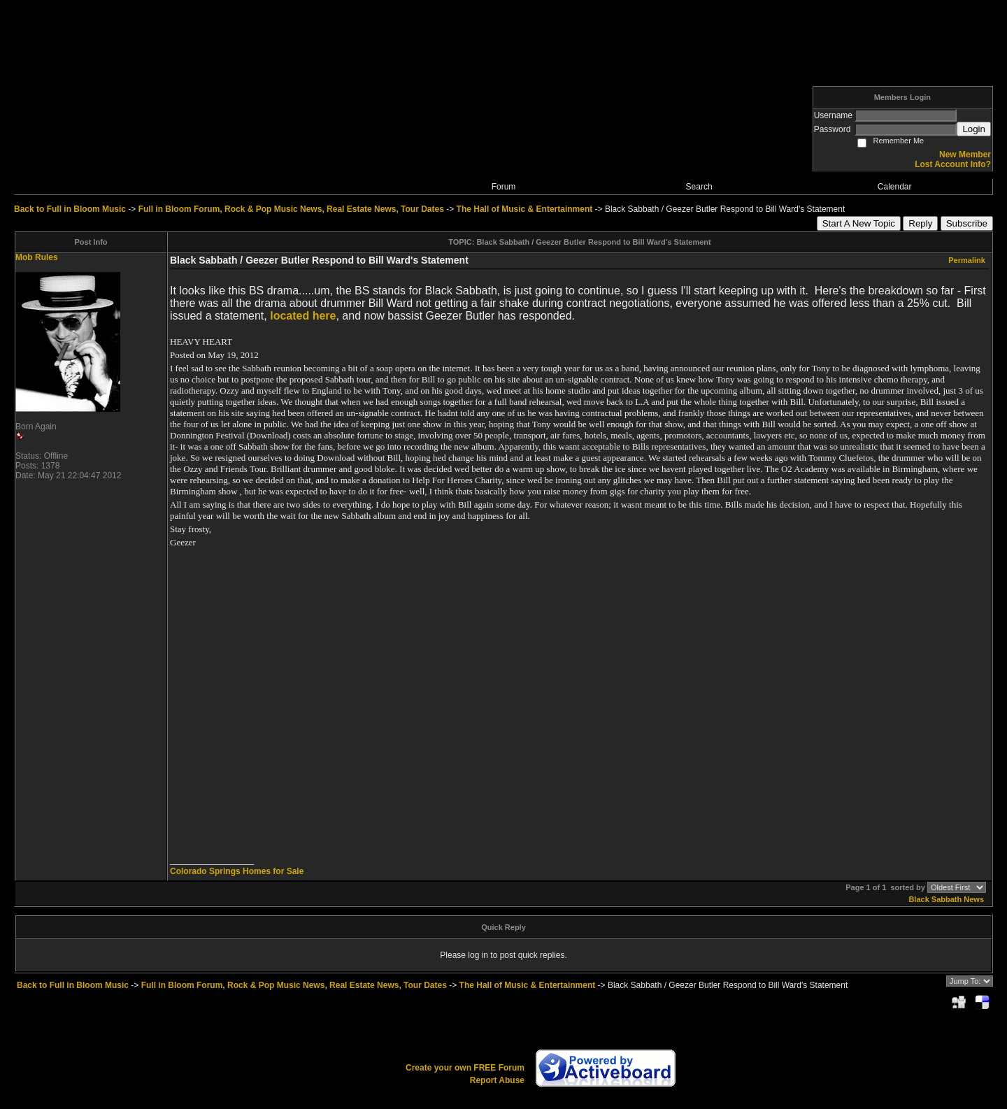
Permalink (966, 260)
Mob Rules (36, 257)
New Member (965, 154)
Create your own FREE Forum (465, 1068)
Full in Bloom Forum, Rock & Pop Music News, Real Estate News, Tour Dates (291, 209)
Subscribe (966, 223)
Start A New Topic (858, 223)
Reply (920, 223)
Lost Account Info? (953, 164)
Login (973, 129)
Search (699, 187)
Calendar (895, 187)
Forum (504, 187)
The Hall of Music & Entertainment (525, 209)
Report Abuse (497, 1080)
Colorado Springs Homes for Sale (236, 871)
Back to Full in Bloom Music (70, 209)
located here (303, 316)
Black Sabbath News (946, 899)
